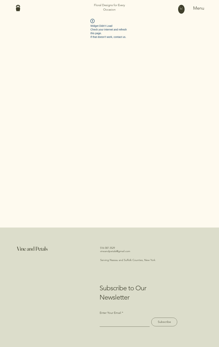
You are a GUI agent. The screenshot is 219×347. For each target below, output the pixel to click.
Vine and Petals (32, 248)
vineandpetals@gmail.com (115, 251)
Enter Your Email (110, 312)
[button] (181, 8)
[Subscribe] (164, 322)
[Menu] (194, 8)
